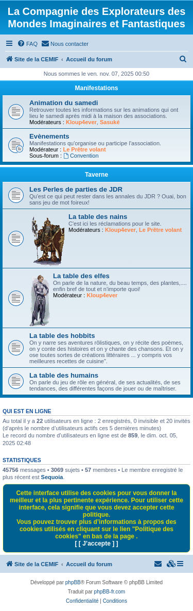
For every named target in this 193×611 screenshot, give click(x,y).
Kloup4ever (81, 122)
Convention (81, 155)
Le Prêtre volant (84, 149)
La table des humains (63, 375)
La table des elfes (81, 276)
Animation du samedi (63, 103)
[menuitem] (27, 44)
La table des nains (97, 216)
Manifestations (96, 88)
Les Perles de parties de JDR (75, 189)
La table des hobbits (62, 336)
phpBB (73, 582)
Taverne (96, 174)
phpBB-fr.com (110, 592)
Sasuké (110, 122)
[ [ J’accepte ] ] (96, 543)
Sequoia (52, 477)
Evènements (49, 136)
